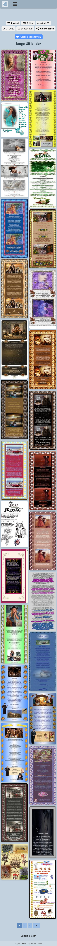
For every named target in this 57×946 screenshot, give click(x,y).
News (40, 943)
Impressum (32, 943)
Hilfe (24, 943)
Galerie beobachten (30, 36)
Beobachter (25, 28)
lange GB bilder (28, 43)
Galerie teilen (47, 28)
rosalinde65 (43, 23)
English (17, 943)
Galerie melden (28, 935)
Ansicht (15, 23)
